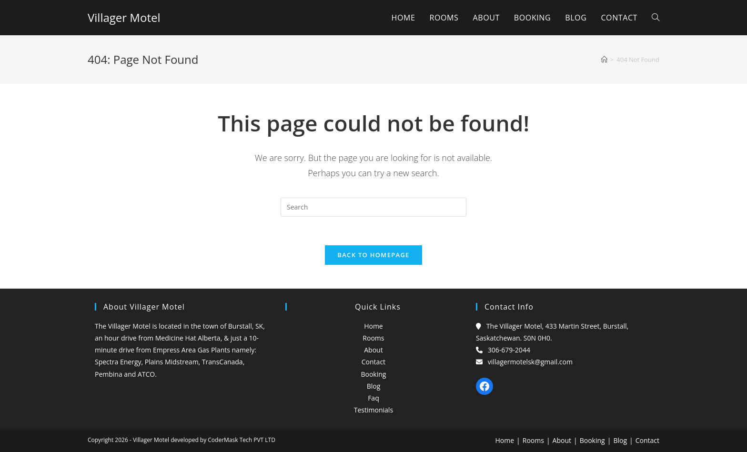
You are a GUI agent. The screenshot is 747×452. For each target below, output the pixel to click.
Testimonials (373, 409)
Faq (373, 397)
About (373, 349)
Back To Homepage (373, 255)
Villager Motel (124, 17)
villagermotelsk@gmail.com (530, 361)
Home (373, 326)
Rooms (373, 337)
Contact (373, 361)
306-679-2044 (509, 349)
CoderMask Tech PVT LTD (241, 440)
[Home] (604, 59)
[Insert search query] (373, 207)
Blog (374, 386)
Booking (373, 374)
